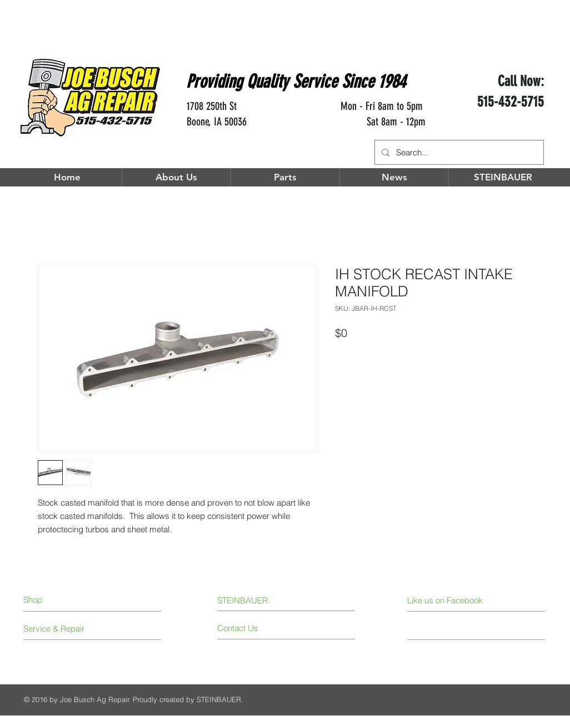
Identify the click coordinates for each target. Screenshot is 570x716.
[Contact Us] (259, 628)
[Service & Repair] (65, 628)
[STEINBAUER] (249, 600)
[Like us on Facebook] (457, 600)
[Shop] (69, 600)
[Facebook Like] (512, 130)
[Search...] (458, 152)
